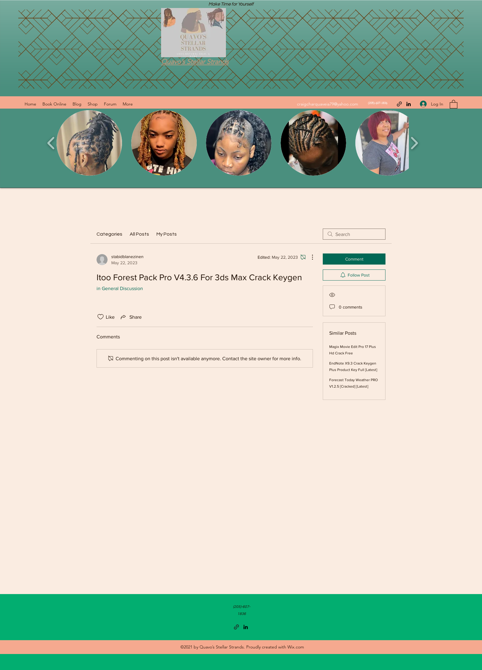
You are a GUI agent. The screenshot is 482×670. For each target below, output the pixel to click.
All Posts (139, 234)
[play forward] (414, 143)
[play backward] (51, 143)
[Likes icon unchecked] (101, 317)
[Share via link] (131, 317)
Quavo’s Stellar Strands (194, 62)
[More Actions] (309, 257)
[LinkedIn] (408, 104)
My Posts (166, 234)
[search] (354, 234)
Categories (109, 234)
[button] (453, 104)
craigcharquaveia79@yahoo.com (327, 104)
